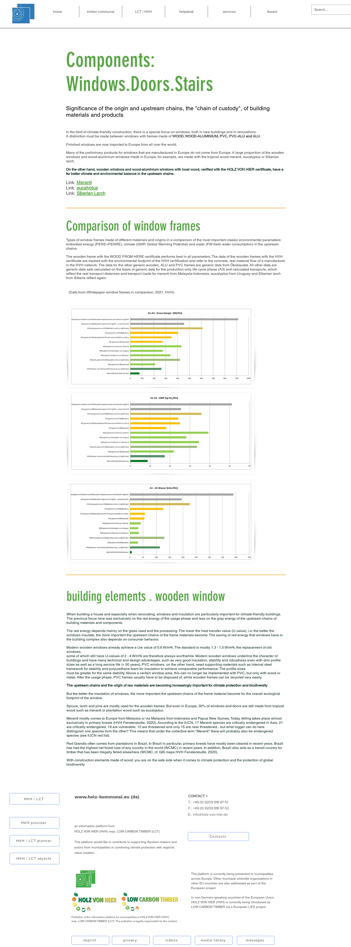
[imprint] (90, 940)
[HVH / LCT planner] (34, 841)
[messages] (256, 940)
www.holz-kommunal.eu (102, 796)
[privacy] (131, 940)
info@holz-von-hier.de (210, 814)
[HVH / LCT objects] (34, 858)
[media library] (214, 940)
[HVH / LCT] (34, 799)
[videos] (172, 940)
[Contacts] (218, 836)
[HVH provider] (34, 823)
